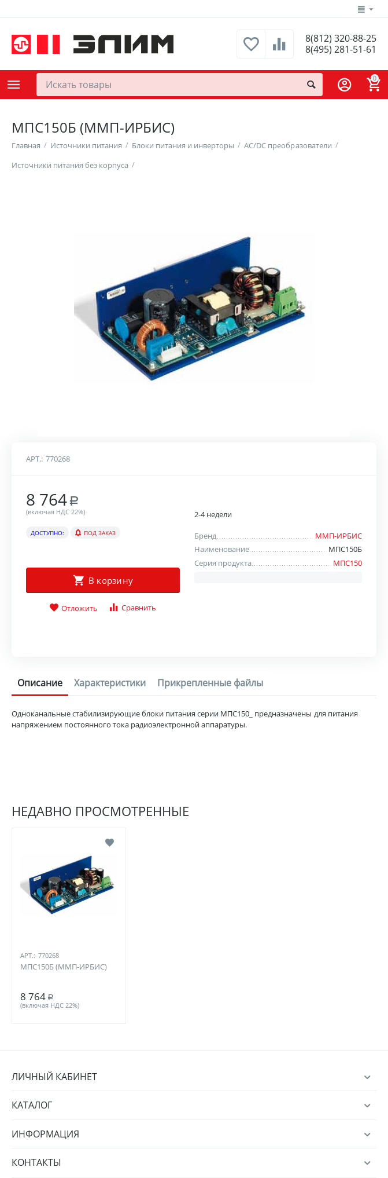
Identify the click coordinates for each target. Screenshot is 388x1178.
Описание (39, 1015)
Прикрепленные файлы (210, 1015)
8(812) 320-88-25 (336, 38)
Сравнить (132, 940)
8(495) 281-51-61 (336, 50)
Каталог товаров (14, 84)
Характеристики (110, 1015)
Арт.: (34, 791)
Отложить (73, 941)
